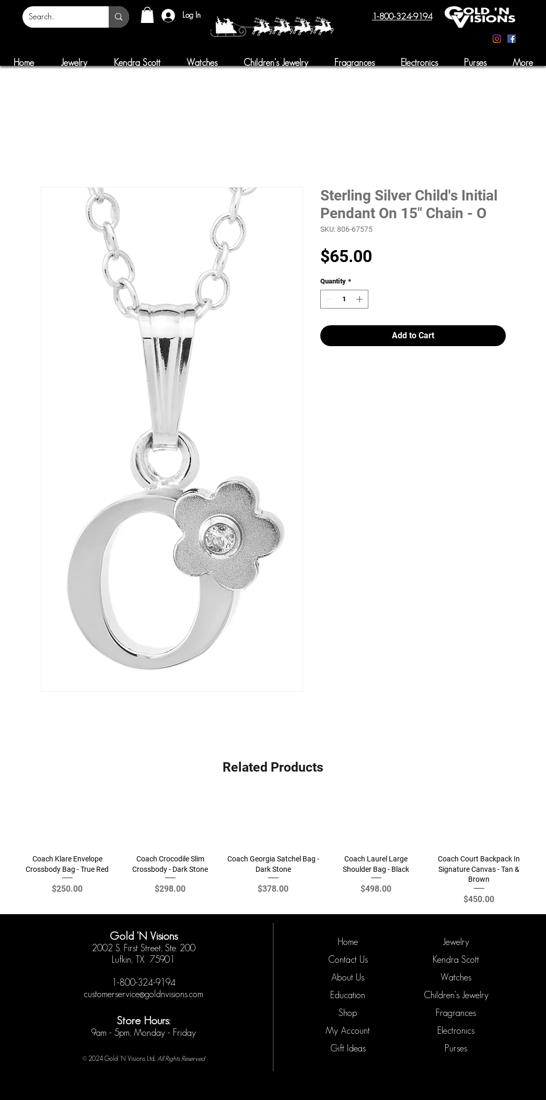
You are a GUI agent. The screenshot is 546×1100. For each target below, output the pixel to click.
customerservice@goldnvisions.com (143, 994)
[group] (273, 850)
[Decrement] (328, 299)
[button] (147, 15)
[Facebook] (511, 38)
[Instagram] (497, 38)
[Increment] (360, 299)
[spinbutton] (344, 299)
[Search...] (58, 17)
